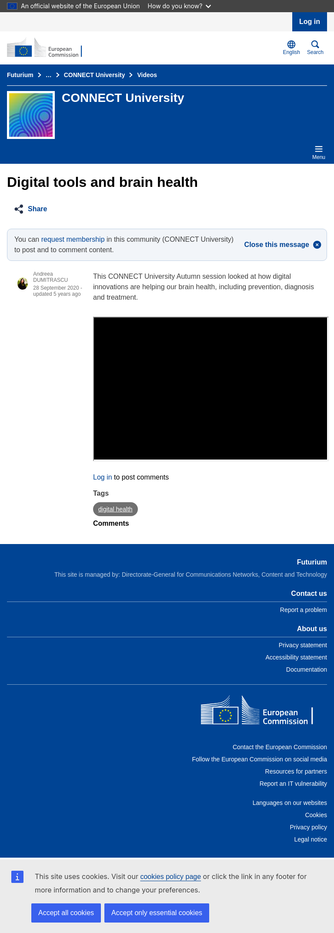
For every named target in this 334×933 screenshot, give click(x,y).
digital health (115, 509)
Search (315, 47)
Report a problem (303, 609)
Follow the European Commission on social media (259, 759)
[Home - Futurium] (49, 47)
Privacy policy (308, 827)
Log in (309, 21)
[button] (33, 209)
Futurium (20, 74)
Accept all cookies (66, 912)
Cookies (316, 814)
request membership (73, 239)
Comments (111, 523)
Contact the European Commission (280, 747)
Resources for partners (296, 771)
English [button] (291, 47)
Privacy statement (303, 645)
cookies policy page (170, 876)
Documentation (306, 669)
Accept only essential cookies (156, 912)
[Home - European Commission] (264, 712)
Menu (318, 152)
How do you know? (179, 6)
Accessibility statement (296, 657)
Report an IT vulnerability (293, 783)
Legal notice (310, 839)
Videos (147, 74)
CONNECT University (94, 74)
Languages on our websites (290, 802)
